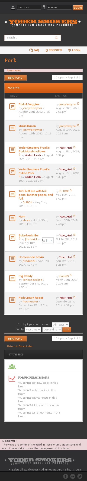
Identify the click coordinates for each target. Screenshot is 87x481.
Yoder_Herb (33, 155)
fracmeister (30, 301)
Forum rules (14, 70)
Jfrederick (31, 239)
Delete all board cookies (25, 469)
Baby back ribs (29, 235)
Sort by (28, 329)
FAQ (34, 50)
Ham (22, 216)
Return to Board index (19, 346)
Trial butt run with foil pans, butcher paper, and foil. (36, 194)
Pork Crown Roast (31, 297)
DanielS (64, 276)
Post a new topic (15, 78)
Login (74, 50)
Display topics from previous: (43, 324)
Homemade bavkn (31, 257)
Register (53, 50)
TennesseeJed (32, 279)
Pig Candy (25, 276)
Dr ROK (27, 202)
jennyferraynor (32, 108)
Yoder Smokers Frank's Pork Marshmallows (34, 149)
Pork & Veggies (29, 104)
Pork (10, 60)
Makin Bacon (27, 126)
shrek (26, 220)
